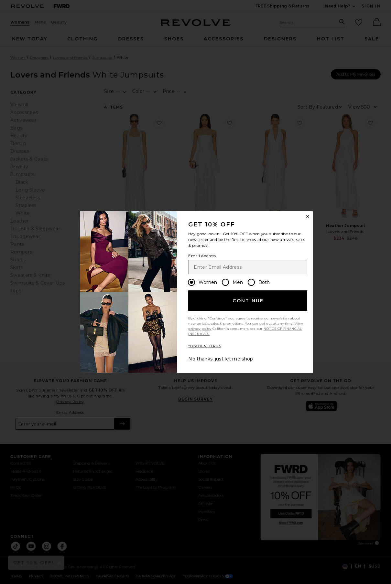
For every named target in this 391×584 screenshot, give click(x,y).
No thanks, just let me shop (220, 359)
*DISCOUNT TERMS (204, 346)
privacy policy (199, 329)
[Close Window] (307, 216)
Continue (248, 301)
